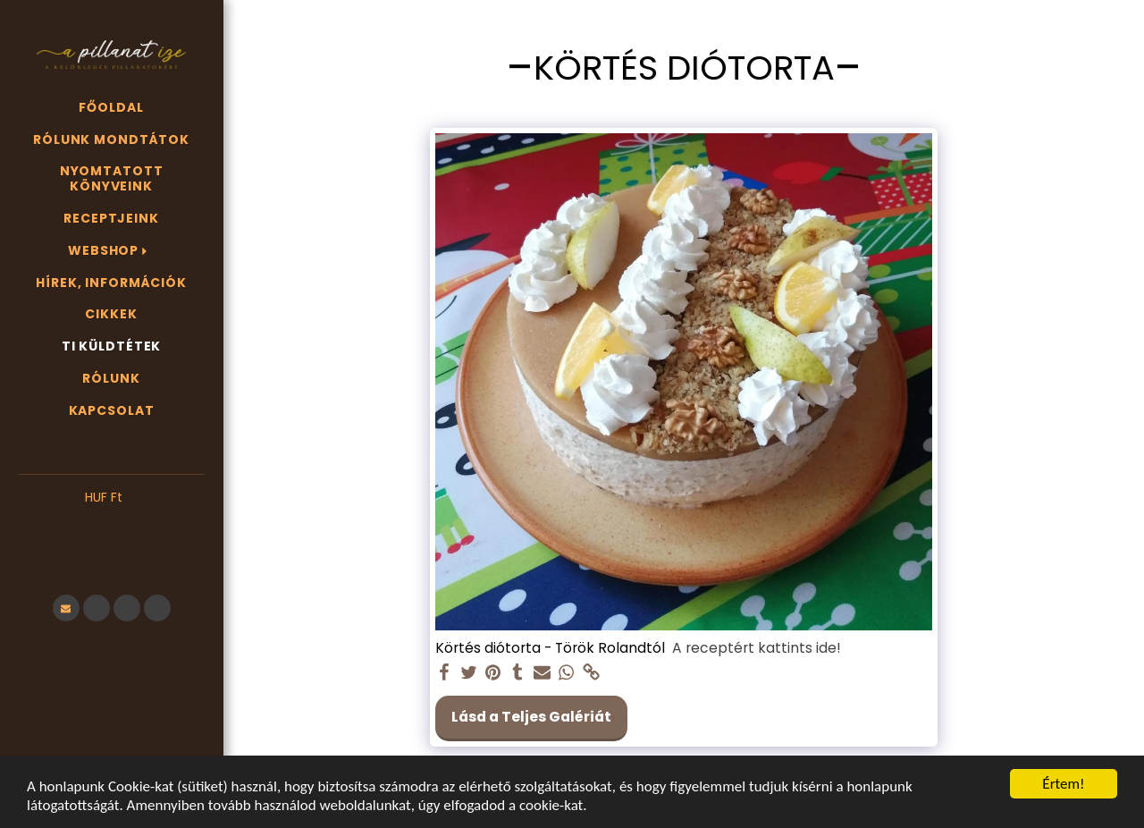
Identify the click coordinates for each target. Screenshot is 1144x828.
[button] (111, 525)
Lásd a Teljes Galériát (531, 716)
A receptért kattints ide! (756, 648)
